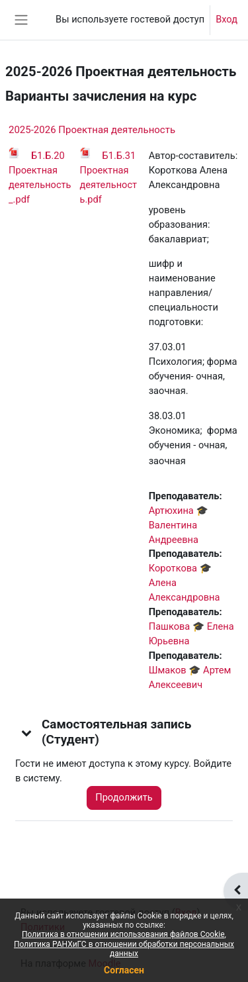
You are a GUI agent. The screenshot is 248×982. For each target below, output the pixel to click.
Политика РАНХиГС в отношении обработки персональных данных (124, 949)
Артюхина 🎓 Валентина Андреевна (178, 525)
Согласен (124, 970)
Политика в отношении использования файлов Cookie (123, 934)
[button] (27, 732)
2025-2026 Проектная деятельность (92, 130)
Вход (226, 19)
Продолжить (124, 797)
